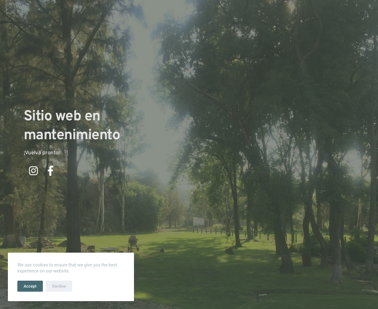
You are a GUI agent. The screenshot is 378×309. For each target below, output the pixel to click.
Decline (59, 286)
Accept (30, 286)
